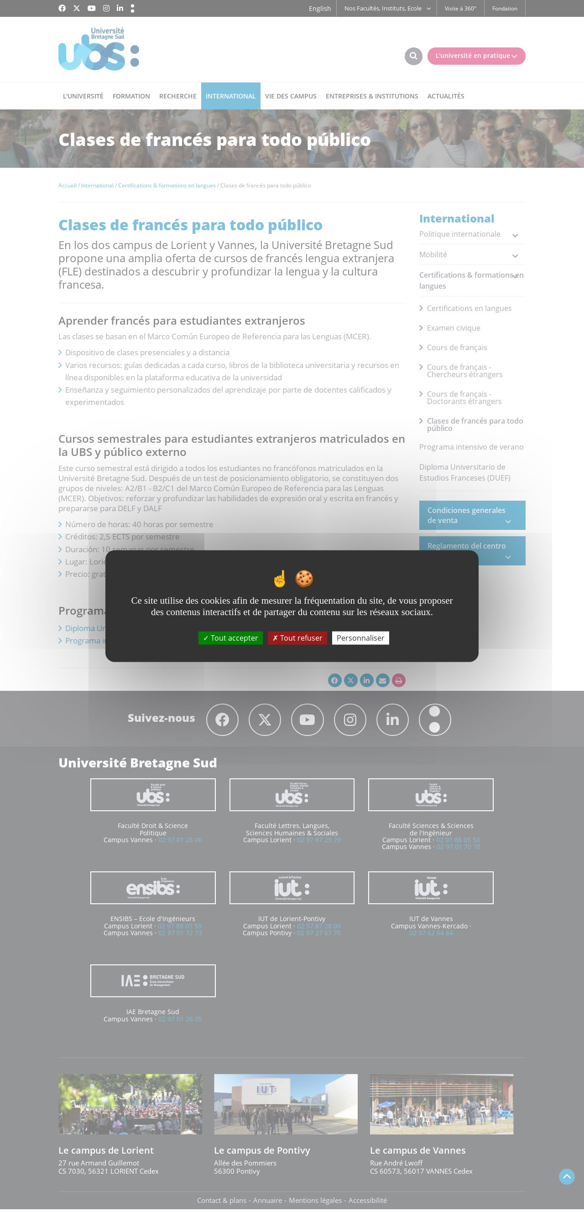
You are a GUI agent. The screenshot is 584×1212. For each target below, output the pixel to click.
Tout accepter (230, 637)
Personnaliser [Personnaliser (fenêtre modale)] (361, 637)
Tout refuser (297, 637)
